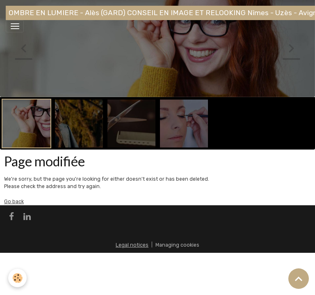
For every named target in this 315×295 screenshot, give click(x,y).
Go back (14, 201)
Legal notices (132, 245)
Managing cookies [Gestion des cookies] (177, 245)
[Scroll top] (298, 278)
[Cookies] (17, 278)
